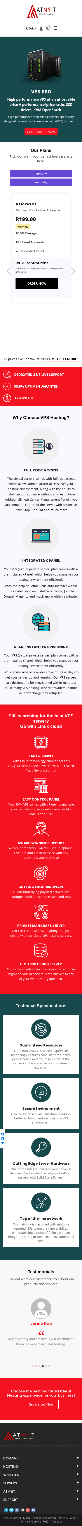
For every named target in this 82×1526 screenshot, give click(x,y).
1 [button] (33, 1366)
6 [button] (49, 1366)
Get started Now (41, 132)
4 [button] (43, 1366)
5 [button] (46, 1366)
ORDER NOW (36, 283)
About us (57, 1522)
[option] (41, 1329)
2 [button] (36, 1366)
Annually (41, 182)
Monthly (41, 173)
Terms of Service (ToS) (34, 1522)
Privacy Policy (67, 1518)
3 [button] (39, 1366)
